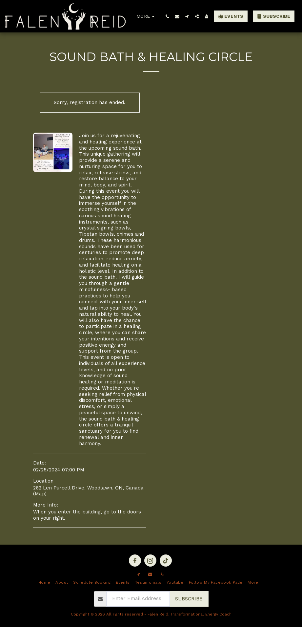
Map (40, 494)
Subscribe (189, 599)
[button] (167, 16)
